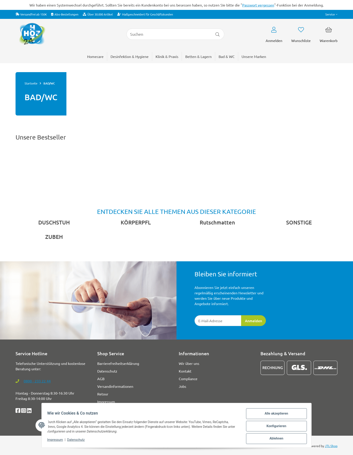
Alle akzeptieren (274, 415)
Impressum (57, 441)
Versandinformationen (115, 386)
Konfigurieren (274, 427)
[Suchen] (169, 34)
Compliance (188, 378)
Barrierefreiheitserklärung (118, 363)
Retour (102, 394)
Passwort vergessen (258, 5)
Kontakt (185, 371)
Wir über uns (189, 363)
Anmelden (253, 320)
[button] (331, 14)
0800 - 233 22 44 (37, 381)
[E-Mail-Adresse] (218, 320)
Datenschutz (77, 441)
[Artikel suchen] (217, 34)
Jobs (182, 386)
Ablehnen (274, 439)
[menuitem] (253, 56)
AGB (100, 378)
